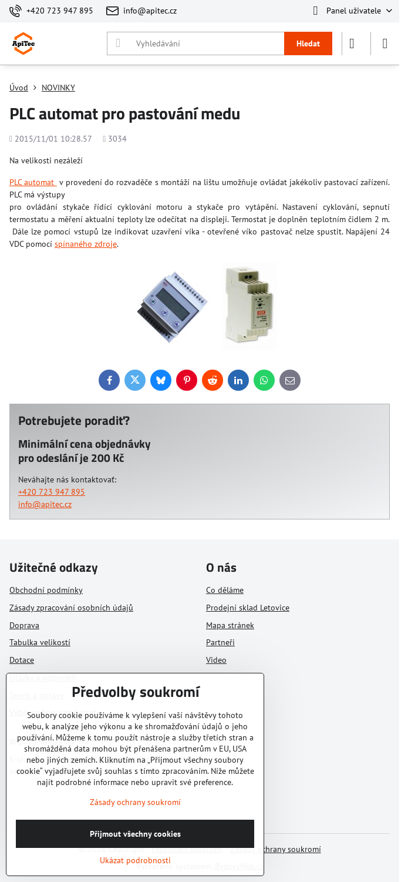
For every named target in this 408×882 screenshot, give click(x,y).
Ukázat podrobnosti (135, 860)
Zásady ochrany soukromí (275, 849)
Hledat (308, 43)
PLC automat (33, 182)
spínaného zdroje (86, 244)
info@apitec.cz (45, 504)
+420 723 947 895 (51, 492)
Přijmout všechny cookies (135, 834)
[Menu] (385, 43)
